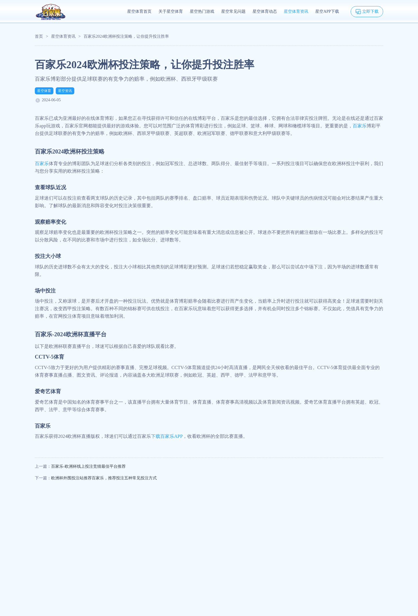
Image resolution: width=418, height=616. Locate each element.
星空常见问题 (233, 11)
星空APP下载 (327, 11)
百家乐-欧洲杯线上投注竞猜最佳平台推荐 (88, 466)
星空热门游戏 (202, 11)
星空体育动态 (265, 11)
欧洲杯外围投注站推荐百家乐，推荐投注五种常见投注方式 (104, 478)
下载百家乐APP (167, 436)
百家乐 (360, 125)
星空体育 (44, 91)
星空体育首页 (139, 11)
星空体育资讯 (296, 11)
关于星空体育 (170, 11)
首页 (39, 36)
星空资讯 (65, 91)
